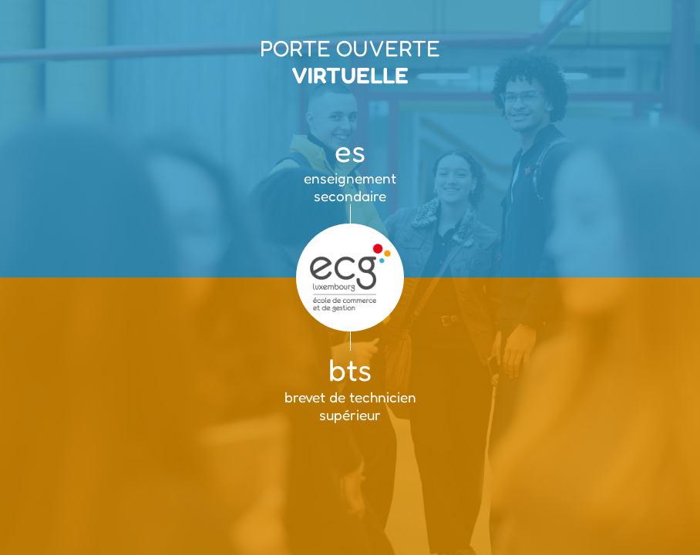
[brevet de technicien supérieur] (350, 416)
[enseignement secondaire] (350, 139)
